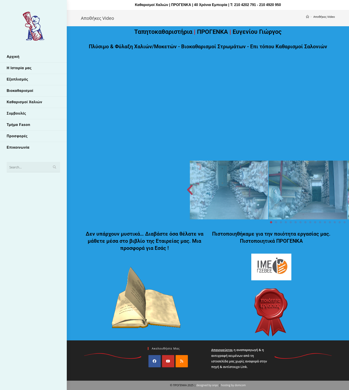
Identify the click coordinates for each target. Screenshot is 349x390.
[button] (250, 190)
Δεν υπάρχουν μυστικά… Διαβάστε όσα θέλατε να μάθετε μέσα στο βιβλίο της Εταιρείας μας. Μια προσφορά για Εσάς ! (144, 241)
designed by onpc (207, 385)
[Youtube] (168, 361)
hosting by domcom (233, 385)
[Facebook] (154, 361)
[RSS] (182, 361)
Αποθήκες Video (324, 17)
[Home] (307, 17)
